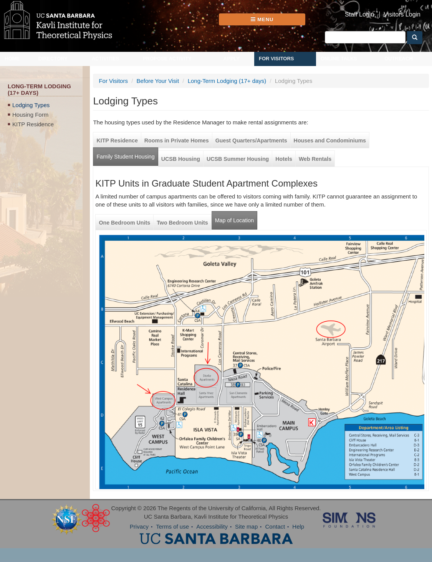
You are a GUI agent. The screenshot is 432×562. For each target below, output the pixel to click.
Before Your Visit (157, 81)
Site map (246, 526)
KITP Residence (33, 124)
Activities (105, 58)
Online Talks (339, 58)
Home (12, 58)
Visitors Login (402, 15)
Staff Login (359, 15)
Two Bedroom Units (182, 223)
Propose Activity (167, 58)
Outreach (398, 58)
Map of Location (234, 220)
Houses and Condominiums (330, 140)
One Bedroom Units (124, 223)
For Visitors (276, 58)
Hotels (283, 159)
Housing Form (30, 114)
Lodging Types (31, 105)
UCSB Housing (180, 159)
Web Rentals (315, 159)
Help (298, 526)
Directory (53, 58)
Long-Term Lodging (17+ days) (227, 81)
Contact (275, 526)
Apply (231, 58)
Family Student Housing (125, 157)
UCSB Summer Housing (238, 159)
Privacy (139, 526)
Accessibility (212, 526)
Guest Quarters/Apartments (251, 140)
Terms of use (172, 526)
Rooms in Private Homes (176, 140)
